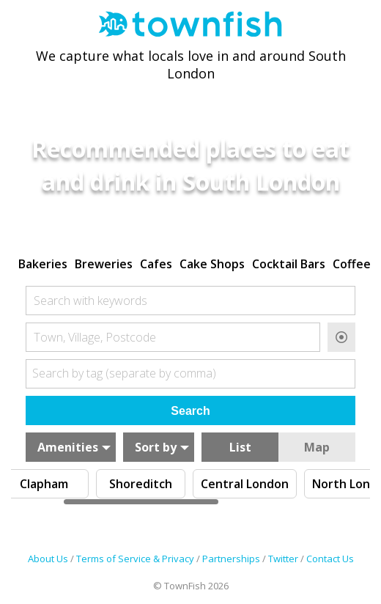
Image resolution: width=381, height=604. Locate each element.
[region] (190, 262)
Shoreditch (263, 484)
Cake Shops (212, 264)
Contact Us (330, 558)
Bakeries (42, 264)
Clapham (166, 484)
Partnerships (231, 558)
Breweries (104, 264)
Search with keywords (90, 300)
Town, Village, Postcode (95, 337)
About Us (48, 558)
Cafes (156, 264)
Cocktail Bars (288, 264)
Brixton (69, 484)
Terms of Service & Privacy (135, 558)
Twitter (283, 558)
